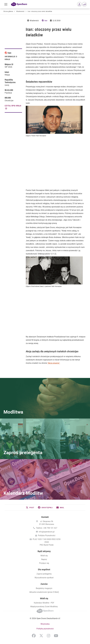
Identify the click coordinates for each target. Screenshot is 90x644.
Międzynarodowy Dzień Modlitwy (44, 606)
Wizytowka (45, 624)
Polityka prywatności (45, 629)
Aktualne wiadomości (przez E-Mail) (44, 592)
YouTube (56, 635)
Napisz (44, 559)
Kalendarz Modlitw (23, 493)
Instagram (48, 635)
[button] (30, 507)
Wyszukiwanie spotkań (44, 577)
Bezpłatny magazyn (44, 588)
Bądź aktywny (44, 551)
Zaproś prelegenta (23, 452)
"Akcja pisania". (53, 363)
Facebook (34, 635)
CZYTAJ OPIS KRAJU (13, 105)
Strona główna (8, 11)
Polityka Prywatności (46, 535)
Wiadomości (20, 11)
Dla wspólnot (44, 569)
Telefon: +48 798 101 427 (46, 528)
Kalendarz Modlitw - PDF (44, 603)
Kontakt (45, 517)
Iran (45, 20)
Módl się (44, 555)
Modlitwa (13, 412)
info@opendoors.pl (46, 532)
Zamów (44, 584)
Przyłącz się (44, 563)
